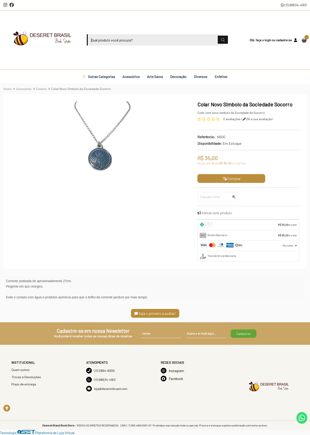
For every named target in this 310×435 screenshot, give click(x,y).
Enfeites (221, 76)
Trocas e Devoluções (26, 377)
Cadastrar (243, 334)
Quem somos (21, 370)
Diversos (200, 76)
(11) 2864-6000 (100, 370)
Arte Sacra (155, 76)
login (268, 40)
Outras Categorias (99, 76)
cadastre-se (284, 40)
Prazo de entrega (24, 384)
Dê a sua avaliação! (258, 119)
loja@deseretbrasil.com (106, 388)
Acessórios (131, 76)
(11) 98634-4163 (294, 5)
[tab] (248, 225)
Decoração (178, 76)
